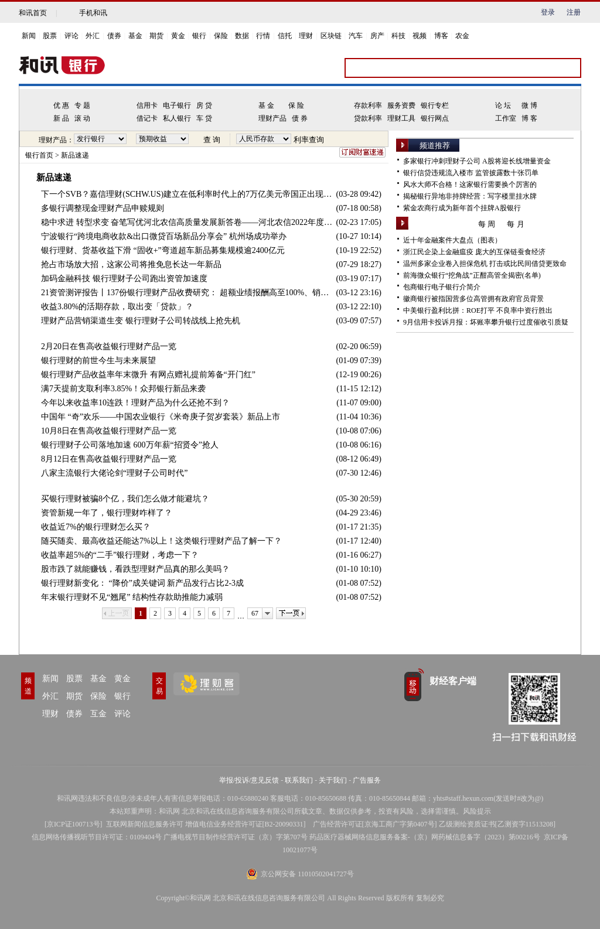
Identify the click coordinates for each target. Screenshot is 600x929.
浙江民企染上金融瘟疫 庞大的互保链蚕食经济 (474, 252)
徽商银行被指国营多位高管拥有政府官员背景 (473, 299)
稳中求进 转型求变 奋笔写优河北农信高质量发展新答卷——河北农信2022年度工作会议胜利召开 (188, 222)
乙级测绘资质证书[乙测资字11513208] (497, 824)
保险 (221, 36)
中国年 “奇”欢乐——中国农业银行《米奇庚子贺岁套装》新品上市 (160, 416)
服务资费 (401, 105)
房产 (377, 36)
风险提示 (477, 811)
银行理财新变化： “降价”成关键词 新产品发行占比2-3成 (142, 583)
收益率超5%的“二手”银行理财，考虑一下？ (120, 555)
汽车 (356, 36)
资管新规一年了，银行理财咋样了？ (106, 512)
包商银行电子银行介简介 (441, 287)
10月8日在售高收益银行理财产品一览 (108, 430)
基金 (135, 36)
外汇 (93, 36)
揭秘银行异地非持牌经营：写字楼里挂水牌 (470, 196)
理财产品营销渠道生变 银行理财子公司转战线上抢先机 (140, 320)
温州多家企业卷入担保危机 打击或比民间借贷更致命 (485, 263)
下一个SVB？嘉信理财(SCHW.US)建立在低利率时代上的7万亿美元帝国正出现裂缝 (188, 194)
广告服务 (367, 780)
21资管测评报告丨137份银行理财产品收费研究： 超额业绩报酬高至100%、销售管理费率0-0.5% (188, 292)
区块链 (331, 36)
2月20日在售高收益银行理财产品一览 (108, 346)
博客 (441, 36)
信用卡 (147, 105)
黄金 (178, 36)
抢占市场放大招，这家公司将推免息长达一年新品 (131, 264)
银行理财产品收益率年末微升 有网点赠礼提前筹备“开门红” (148, 374)
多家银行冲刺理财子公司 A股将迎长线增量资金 (477, 161)
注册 (574, 12)
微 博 (529, 105)
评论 (71, 36)
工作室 (505, 118)
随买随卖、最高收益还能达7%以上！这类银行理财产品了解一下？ (161, 541)
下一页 (291, 613)
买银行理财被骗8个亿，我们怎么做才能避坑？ (125, 498)
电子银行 (177, 105)
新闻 (29, 36)
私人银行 (177, 118)
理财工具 (401, 118)
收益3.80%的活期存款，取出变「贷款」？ (117, 306)
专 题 (82, 105)
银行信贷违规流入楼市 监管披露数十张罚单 (470, 173)
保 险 (296, 105)
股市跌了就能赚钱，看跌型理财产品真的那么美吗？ (135, 569)
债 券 (300, 118)
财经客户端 (452, 681)
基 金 (266, 105)
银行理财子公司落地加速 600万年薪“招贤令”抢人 (130, 444)
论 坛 (503, 105)
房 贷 (204, 105)
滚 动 (82, 118)
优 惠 (61, 105)
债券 (114, 36)
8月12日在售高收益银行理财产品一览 (108, 459)
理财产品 (272, 118)
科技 (398, 36)
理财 (306, 36)
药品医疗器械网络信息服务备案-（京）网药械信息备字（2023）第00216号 (424, 837)
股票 (50, 36)
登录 (548, 12)
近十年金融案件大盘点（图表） (452, 240)
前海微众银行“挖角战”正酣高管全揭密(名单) (472, 275)
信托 (285, 36)
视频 (419, 36)
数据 (242, 36)
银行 (199, 36)
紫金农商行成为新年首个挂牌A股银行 (462, 208)
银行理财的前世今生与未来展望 (98, 360)
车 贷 (204, 118)
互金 (98, 713)
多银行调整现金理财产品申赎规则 (102, 208)
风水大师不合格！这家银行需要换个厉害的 (470, 184)
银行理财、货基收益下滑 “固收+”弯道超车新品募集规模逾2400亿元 (163, 250)
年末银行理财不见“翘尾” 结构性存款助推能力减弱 (132, 597)
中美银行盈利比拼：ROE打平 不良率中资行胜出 (478, 310)
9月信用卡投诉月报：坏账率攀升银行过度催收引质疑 (485, 322)
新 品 (61, 118)
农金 (462, 36)
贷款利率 (368, 118)
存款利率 (368, 105)
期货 (156, 36)
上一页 (117, 613)
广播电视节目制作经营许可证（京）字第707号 (235, 837)
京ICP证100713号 (73, 824)
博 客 (529, 118)
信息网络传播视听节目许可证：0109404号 (97, 837)
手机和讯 (93, 13)
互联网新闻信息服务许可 (144, 824)
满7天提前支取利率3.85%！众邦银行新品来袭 (123, 388)
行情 (263, 36)
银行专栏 (435, 105)
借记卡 (147, 118)
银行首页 (39, 155)
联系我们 (299, 780)
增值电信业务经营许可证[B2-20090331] (245, 824)
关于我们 (333, 780)
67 (254, 613)
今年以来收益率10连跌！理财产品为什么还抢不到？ (135, 402)
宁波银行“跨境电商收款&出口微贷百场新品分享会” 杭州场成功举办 (164, 236)
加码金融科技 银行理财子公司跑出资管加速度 (124, 278)
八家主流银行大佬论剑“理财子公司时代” (114, 473)
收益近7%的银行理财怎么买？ (96, 526)
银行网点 (435, 118)
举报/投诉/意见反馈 (249, 780)
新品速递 (75, 155)
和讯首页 (33, 13)
